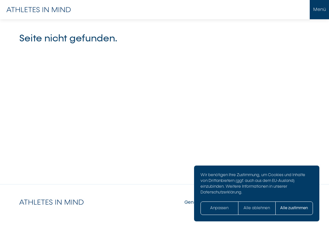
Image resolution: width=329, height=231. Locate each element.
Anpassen (219, 207)
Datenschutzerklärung (220, 192)
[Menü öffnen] (319, 9)
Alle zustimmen (294, 207)
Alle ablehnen (257, 207)
